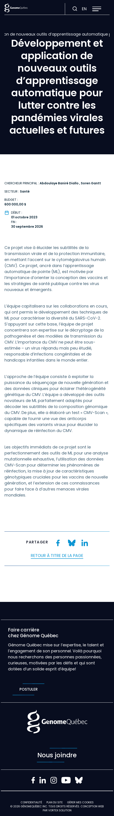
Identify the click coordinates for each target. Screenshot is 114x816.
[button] (96, 9)
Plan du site (54, 802)
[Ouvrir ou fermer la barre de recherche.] (74, 9)
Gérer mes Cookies (80, 802)
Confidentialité (31, 802)
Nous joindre (57, 755)
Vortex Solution (59, 810)
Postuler (28, 689)
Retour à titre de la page (57, 555)
